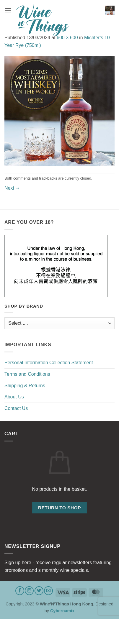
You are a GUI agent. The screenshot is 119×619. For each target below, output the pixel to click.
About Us (14, 396)
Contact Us (16, 408)
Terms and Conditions (27, 374)
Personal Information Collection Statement (48, 362)
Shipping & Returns (24, 385)
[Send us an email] (48, 590)
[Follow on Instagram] (29, 590)
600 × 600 (67, 37)
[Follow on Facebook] (19, 590)
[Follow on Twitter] (39, 590)
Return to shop (59, 507)
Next (12, 188)
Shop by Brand (23, 306)
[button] (8, 10)
